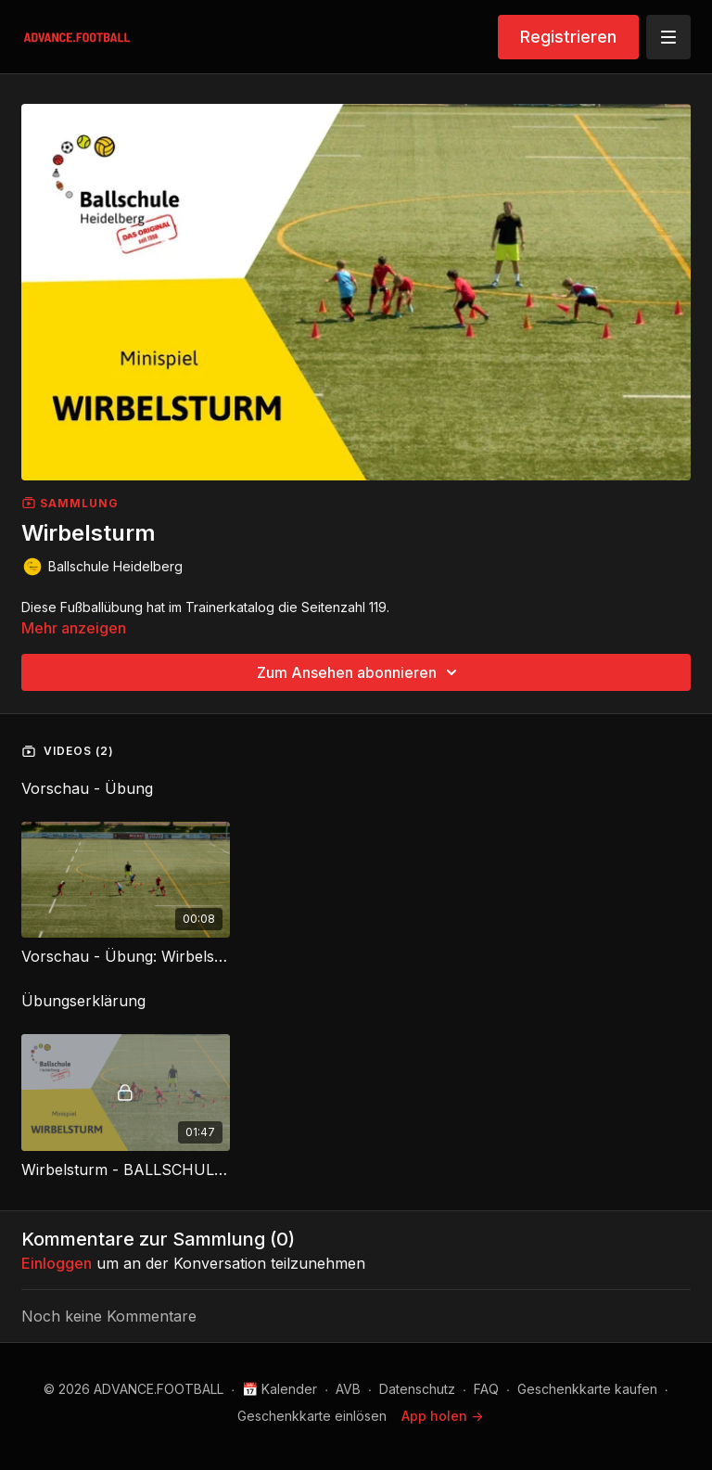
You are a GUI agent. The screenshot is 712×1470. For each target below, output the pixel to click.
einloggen (56, 1263)
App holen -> (442, 1416)
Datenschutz (417, 1389)
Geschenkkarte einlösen (312, 1416)
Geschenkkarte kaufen (587, 1389)
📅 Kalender (279, 1389)
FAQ (486, 1389)
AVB (348, 1389)
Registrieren (568, 36)
